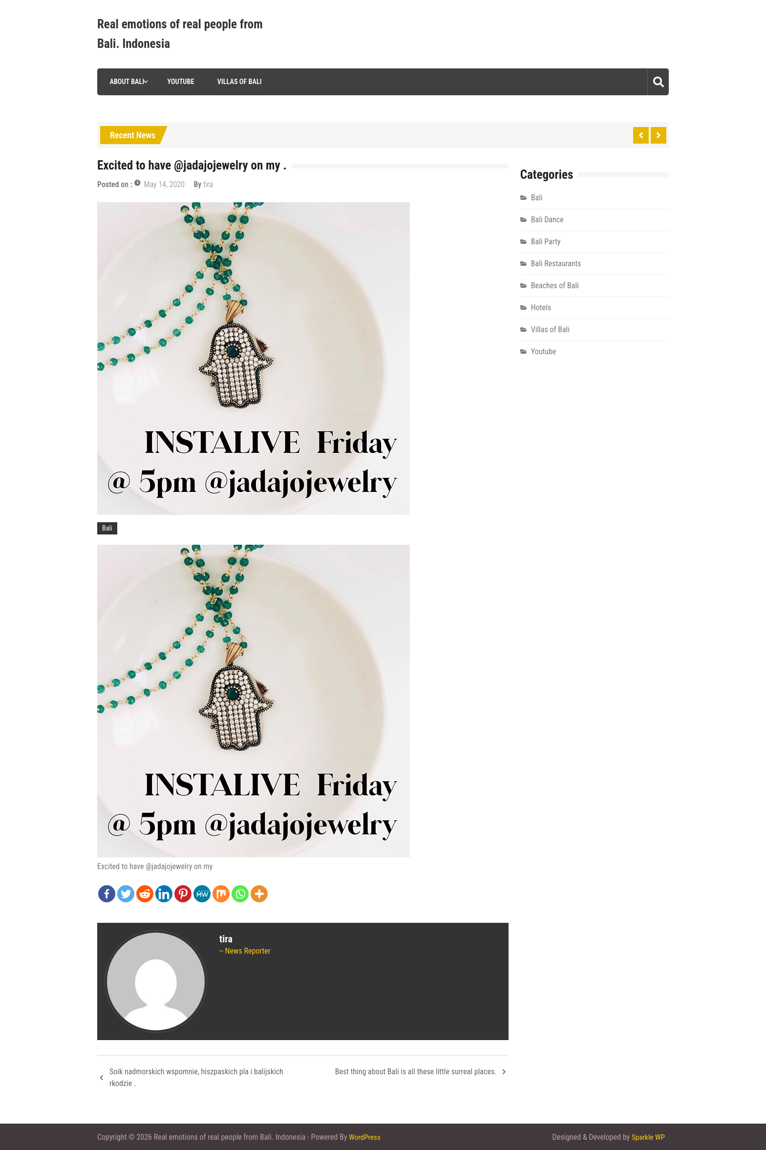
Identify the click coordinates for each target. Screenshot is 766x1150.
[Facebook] (106, 893)
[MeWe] (202, 893)
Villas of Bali (236, 81)
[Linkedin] (163, 893)
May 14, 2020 (164, 184)
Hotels (541, 307)
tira (208, 184)
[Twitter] (125, 893)
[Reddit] (144, 893)
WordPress (365, 1136)
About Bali (124, 81)
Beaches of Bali (555, 285)
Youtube (178, 81)
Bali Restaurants (556, 263)
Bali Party (546, 241)
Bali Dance (547, 219)
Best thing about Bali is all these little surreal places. (416, 1071)
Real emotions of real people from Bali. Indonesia (180, 34)
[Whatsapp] (240, 893)
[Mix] (221, 893)
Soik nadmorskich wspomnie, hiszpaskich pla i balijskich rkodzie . (196, 1077)
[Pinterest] (183, 893)
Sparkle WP (647, 1136)
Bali (107, 528)
